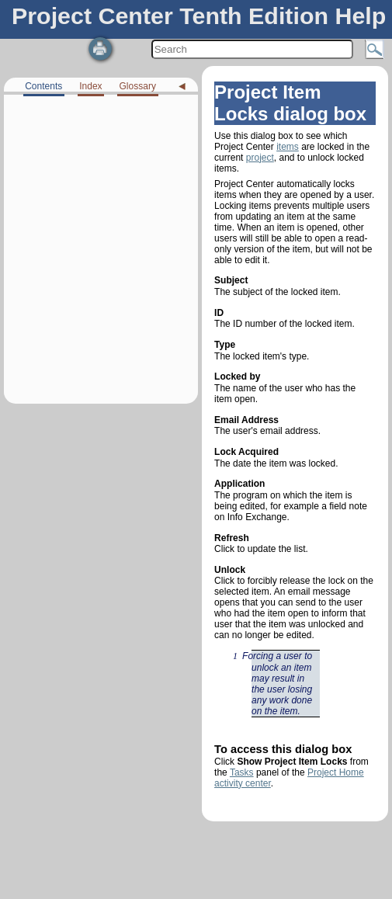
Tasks (242, 772)
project (260, 157)
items (287, 146)
